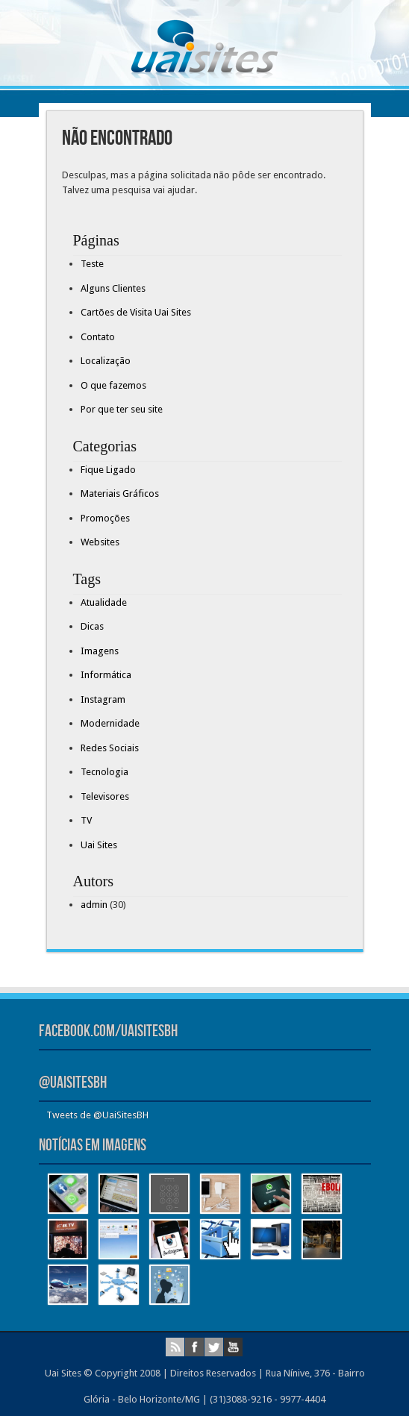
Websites (100, 542)
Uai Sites (99, 844)
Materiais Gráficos (120, 493)
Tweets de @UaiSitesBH (97, 1115)
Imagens (100, 651)
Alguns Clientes (113, 288)
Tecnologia (104, 771)
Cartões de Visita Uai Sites (136, 312)
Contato (98, 336)
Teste (92, 263)
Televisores (105, 796)
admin (94, 904)
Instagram (103, 699)
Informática (106, 674)
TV (86, 820)
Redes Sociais (110, 748)
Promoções (105, 518)
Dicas (92, 626)
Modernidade (110, 723)
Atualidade (104, 602)
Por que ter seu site (122, 409)
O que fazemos (113, 385)
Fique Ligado (108, 469)
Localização (106, 360)
